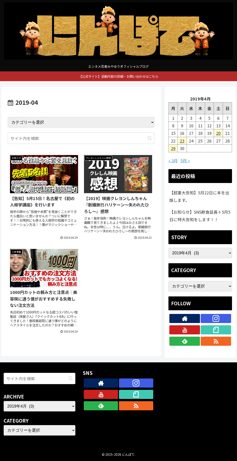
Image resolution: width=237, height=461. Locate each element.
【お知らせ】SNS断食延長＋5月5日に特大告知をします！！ (199, 215)
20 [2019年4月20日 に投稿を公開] (218, 133)
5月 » (185, 160)
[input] (81, 138)
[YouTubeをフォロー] (184, 329)
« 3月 (173, 160)
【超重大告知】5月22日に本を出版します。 (199, 196)
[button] (150, 138)
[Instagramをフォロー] (216, 318)
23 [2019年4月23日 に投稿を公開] (182, 141)
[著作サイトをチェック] (184, 318)
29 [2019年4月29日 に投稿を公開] (173, 148)
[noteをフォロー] (216, 329)
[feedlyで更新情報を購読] (184, 341)
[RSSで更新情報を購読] (216, 341)
